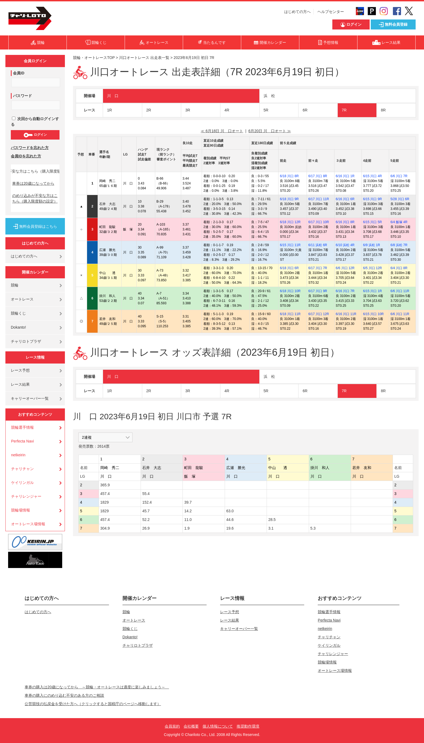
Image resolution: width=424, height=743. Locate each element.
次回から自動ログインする (35, 122)
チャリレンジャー (26, 496)
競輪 (14, 285)
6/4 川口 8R (399, 268)
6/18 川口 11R (290, 314)
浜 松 (269, 96)
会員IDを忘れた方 (26, 156)
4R (226, 110)
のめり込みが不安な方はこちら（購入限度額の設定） (35, 198)
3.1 (270, 528)
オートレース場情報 (28, 524)
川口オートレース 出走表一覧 (144, 57)
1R (109, 110)
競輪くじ (18, 313)
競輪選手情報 (22, 427)
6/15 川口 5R (372, 222)
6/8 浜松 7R (399, 245)
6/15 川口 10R (373, 314)
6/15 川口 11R (290, 245)
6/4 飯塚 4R (399, 222)
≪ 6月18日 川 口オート (222, 131)
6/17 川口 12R (318, 314)
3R (187, 110)
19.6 (230, 528)
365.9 (105, 485)
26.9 (146, 528)
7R (344, 110)
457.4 (105, 493)
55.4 (146, 493)
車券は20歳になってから (33, 183)
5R (266, 110)
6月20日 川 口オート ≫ (270, 131)
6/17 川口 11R (318, 199)
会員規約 (172, 726)
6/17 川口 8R (317, 176)
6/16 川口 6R (345, 199)
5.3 (313, 528)
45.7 (146, 511)
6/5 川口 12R (372, 268)
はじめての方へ (297, 11)
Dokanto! (18, 327)
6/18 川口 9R (289, 199)
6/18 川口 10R (290, 291)
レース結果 (20, 384)
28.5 (272, 519)
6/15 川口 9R (372, 199)
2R (148, 110)
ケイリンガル (22, 482)
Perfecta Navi (22, 441)
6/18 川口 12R (290, 222)
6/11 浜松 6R (317, 245)
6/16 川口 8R (345, 222)
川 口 (112, 96)
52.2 (146, 519)
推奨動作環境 (248, 726)
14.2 (187, 511)
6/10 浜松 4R (345, 245)
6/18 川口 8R (289, 176)
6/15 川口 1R (372, 291)
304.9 (105, 528)
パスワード (22, 96)
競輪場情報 (20, 510)
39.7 (187, 502)
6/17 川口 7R (317, 268)
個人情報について (218, 726)
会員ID (18, 73)
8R (383, 110)
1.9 (186, 528)
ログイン (35, 135)
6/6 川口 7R (399, 176)
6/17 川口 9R (317, 291)
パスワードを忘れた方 (30, 148)
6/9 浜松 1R (371, 245)
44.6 (230, 519)
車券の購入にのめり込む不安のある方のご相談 (64, 695)
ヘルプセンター (330, 11)
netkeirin (18, 455)
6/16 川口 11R (346, 314)
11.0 (187, 519)
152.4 (147, 502)
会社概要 (191, 726)
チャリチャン (22, 469)
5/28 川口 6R (399, 199)
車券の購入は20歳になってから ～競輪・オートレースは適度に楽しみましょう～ (97, 687)
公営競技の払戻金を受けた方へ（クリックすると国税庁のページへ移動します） (93, 704)
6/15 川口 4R (372, 176)
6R (305, 110)
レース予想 (20, 370)
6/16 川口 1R (345, 176)
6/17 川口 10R (318, 222)
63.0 (230, 511)
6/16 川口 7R (345, 291)
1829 (104, 502)
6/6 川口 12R (345, 268)
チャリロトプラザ (26, 341)
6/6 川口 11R (399, 291)
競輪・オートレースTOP (94, 57)
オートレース (22, 299)
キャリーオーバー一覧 (30, 398)
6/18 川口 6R (289, 268)
